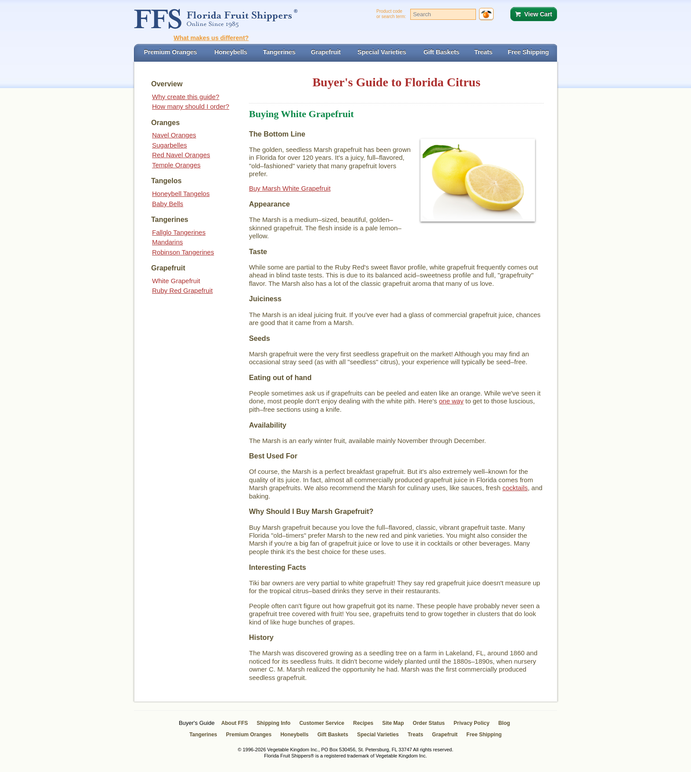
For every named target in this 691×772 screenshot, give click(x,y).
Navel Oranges (174, 135)
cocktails (515, 487)
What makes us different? (211, 37)
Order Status (429, 723)
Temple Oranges (176, 165)
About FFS (234, 723)
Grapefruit (444, 734)
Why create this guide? (185, 96)
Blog (504, 723)
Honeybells (294, 734)
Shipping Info (274, 723)
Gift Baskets (332, 734)
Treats (415, 734)
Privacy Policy (471, 723)
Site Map (393, 723)
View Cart (538, 14)
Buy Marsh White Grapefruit (290, 188)
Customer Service (321, 723)
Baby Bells (167, 203)
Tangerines (203, 734)
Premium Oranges (248, 734)
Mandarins (167, 242)
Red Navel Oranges (181, 155)
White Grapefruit (176, 280)
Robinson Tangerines (183, 252)
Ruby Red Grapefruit (182, 290)
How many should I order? (190, 106)
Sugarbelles (169, 145)
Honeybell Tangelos (181, 193)
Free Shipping (484, 734)
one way (451, 401)
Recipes (363, 723)
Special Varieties (378, 734)
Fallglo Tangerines (178, 232)
